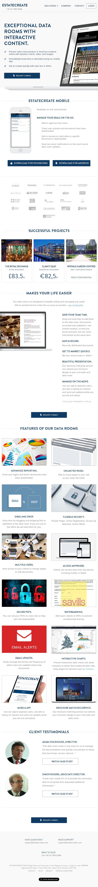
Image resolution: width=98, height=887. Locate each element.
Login (91, 6)
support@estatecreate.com (36, 843)
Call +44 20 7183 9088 (51, 855)
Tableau (90, 669)
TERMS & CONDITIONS (64, 871)
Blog (41, 871)
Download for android (72, 163)
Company (66, 6)
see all (75, 305)
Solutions (51, 6)
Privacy (49, 871)
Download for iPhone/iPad (29, 163)
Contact (79, 6)
